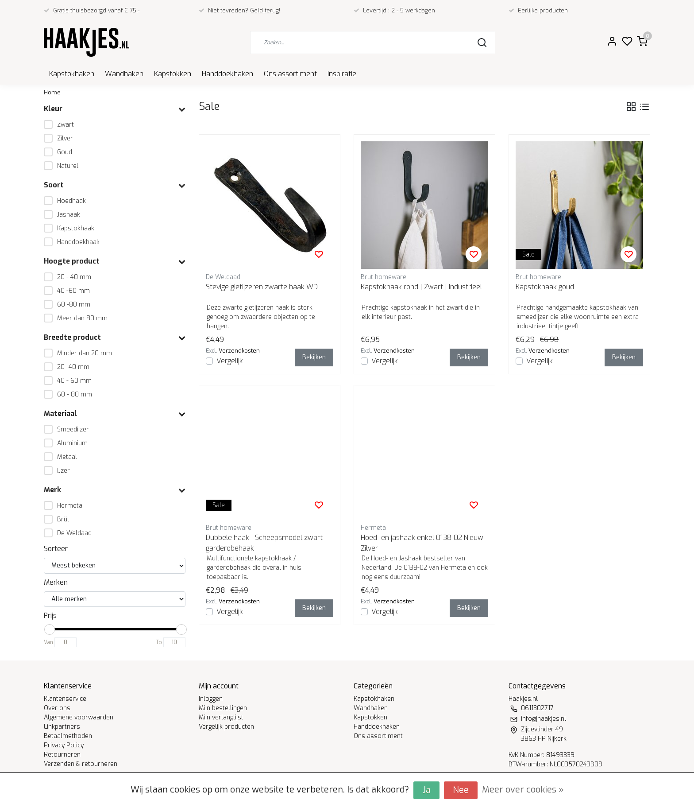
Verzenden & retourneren (80, 764)
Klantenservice (65, 699)
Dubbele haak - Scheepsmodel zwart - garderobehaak (266, 543)
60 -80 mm (73, 304)
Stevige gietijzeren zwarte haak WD (262, 286)
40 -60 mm (73, 291)
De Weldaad (74, 533)
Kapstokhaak (75, 228)
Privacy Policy (64, 745)
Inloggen (211, 699)
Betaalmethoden (68, 736)
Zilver (65, 138)
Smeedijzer (73, 429)
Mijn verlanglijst (221, 717)
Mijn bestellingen (223, 708)
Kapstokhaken (71, 73)
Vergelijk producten (226, 727)
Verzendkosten (239, 350)
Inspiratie (342, 73)
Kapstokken (172, 73)
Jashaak (68, 214)
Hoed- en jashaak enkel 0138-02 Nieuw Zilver (422, 543)
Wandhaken (124, 73)
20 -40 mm (73, 367)
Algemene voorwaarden (78, 717)
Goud (64, 152)
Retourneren (62, 754)
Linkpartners (62, 727)
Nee (461, 790)
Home (52, 92)
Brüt (63, 519)
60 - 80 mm (74, 394)
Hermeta (69, 505)
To (159, 642)
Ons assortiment (290, 73)
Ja (426, 790)
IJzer (63, 470)
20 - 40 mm (74, 277)
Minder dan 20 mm (84, 353)
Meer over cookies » (523, 790)
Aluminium (72, 443)
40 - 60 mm (74, 381)
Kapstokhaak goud (545, 286)
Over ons (57, 708)
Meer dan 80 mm (82, 318)
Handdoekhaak (78, 242)
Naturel (67, 166)
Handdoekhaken (227, 73)
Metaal (67, 457)
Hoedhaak (71, 201)
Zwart (65, 124)
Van (48, 642)
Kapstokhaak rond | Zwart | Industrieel (421, 286)
